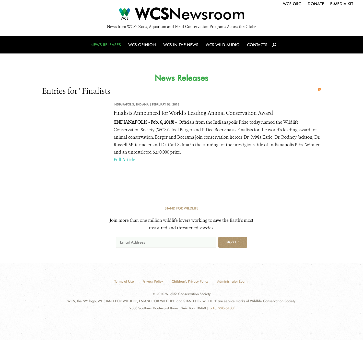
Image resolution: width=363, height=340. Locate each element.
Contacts (257, 44)
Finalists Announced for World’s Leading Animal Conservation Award (193, 113)
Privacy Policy (152, 281)
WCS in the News (180, 44)
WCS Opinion (142, 44)
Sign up (232, 242)
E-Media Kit (341, 3)
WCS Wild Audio (223, 44)
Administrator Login (232, 281)
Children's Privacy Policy (190, 281)
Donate (316, 3)
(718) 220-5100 (222, 308)
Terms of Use (124, 281)
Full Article (124, 160)
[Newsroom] (181, 15)
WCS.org (292, 3)
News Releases (106, 44)
